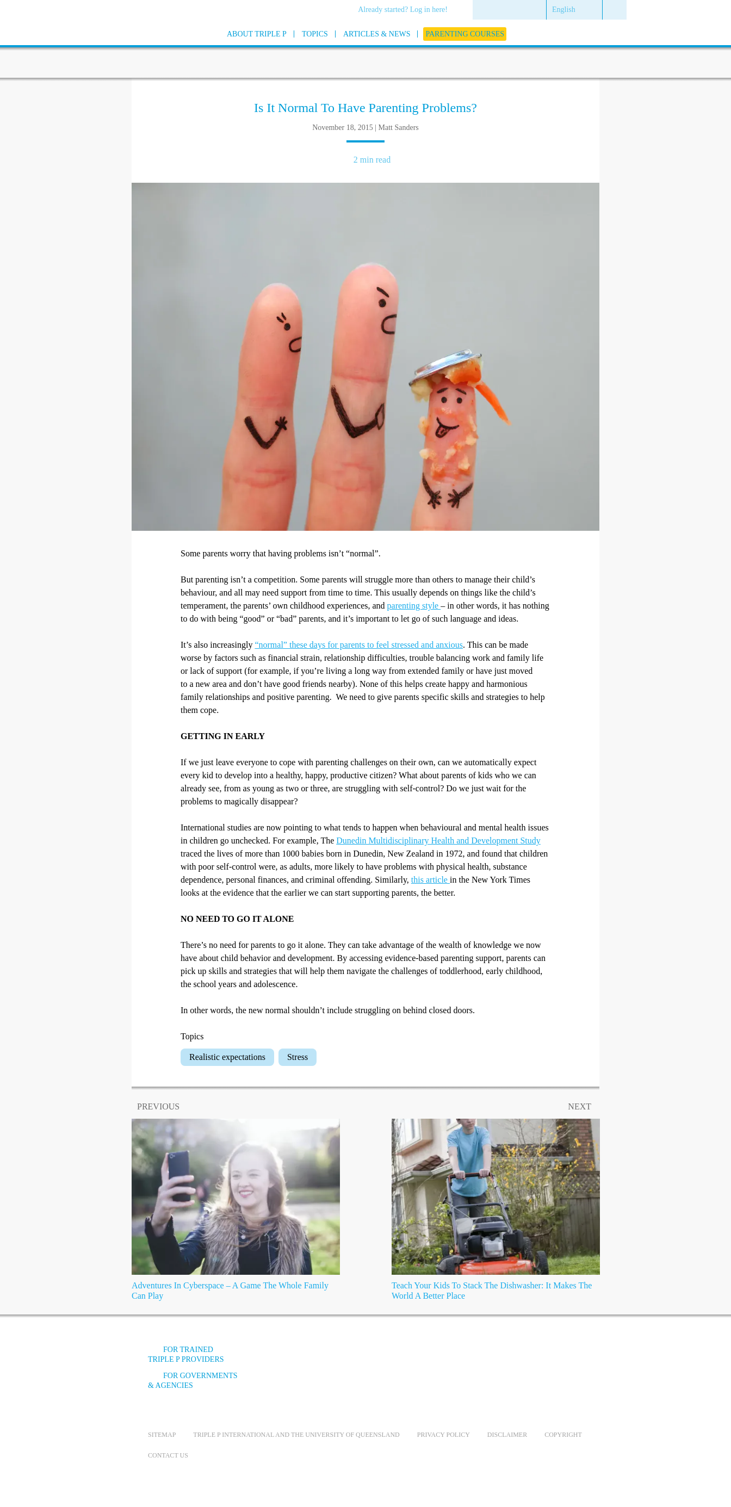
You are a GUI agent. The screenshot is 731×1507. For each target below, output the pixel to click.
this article (430, 879)
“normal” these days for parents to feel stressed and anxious (359, 644)
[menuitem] (406, 10)
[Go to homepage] (121, 48)
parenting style (414, 605)
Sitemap (162, 1434)
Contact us (168, 1455)
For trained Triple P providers (186, 1354)
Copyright (563, 1434)
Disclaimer (507, 1434)
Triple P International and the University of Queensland (296, 1434)
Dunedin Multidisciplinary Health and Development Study (438, 840)
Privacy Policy (443, 1434)
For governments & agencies (193, 1381)
